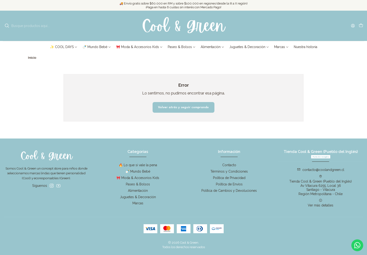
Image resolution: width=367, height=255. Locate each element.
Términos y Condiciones (229, 171)
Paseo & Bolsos (138, 184)
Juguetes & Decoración (138, 197)
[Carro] (361, 26)
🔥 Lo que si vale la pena (138, 165)
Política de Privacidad (229, 178)
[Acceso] (353, 25)
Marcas (137, 203)
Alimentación (138, 190)
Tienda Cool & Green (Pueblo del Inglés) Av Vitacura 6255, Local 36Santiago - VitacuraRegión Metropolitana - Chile (320, 185)
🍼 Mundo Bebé (137, 171)
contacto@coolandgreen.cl (320, 170)
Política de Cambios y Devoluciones (229, 190)
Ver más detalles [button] (320, 203)
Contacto (229, 165)
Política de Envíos (229, 184)
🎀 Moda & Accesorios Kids (137, 178)
